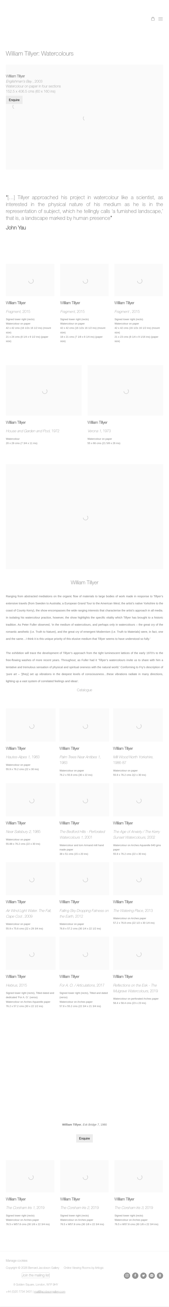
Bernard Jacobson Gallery (21, 19)
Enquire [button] (14, 100)
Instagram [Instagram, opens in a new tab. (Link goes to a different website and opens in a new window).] (127, 1276)
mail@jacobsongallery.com (49, 1291)
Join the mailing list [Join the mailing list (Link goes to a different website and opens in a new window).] (35, 1275)
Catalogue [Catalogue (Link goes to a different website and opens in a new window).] (84, 690)
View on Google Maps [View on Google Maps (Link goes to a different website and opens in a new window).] (160, 1276)
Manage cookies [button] (16, 1260)
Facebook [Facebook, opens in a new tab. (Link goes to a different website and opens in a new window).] (135, 1276)
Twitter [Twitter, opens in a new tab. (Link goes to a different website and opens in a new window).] (143, 1276)
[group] (84, 1070)
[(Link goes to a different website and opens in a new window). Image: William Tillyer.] (84, 467)
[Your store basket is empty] (153, 19)
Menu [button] (160, 19)
